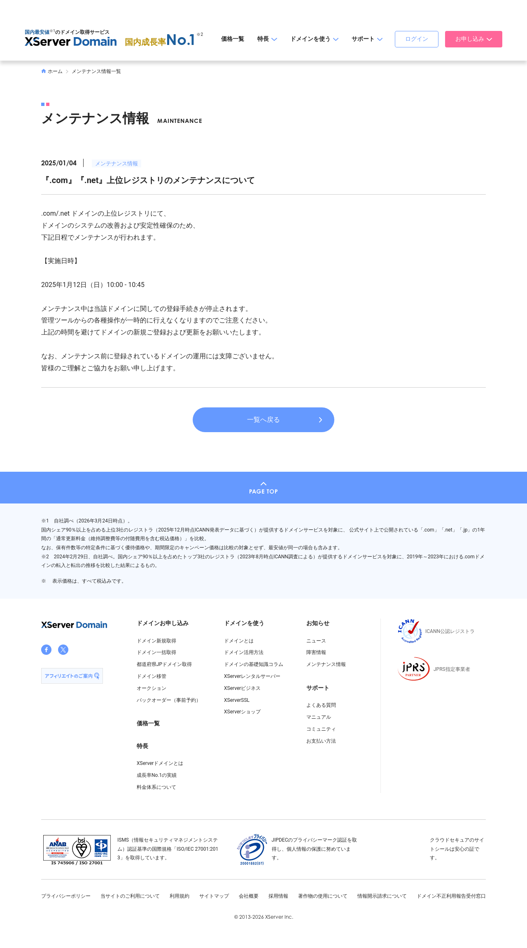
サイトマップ (214, 896)
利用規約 (179, 896)
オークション (151, 688)
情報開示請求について (382, 896)
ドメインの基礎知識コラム (253, 664)
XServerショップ (242, 712)
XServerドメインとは (160, 763)
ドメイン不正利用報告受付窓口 (451, 896)
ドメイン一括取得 (156, 652)
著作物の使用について (322, 896)
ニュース (316, 641)
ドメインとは (239, 641)
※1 (52, 31)
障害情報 (316, 652)
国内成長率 (161, 42)
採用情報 (278, 896)
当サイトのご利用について (130, 896)
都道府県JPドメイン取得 (164, 664)
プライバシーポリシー (66, 896)
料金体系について (156, 787)
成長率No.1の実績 (157, 775)
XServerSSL (237, 700)
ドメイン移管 (151, 676)
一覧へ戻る (263, 419)
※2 (199, 34)
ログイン (416, 38)
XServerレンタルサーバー (252, 676)
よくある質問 (321, 705)
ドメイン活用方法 (244, 652)
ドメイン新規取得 (156, 641)
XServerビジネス (242, 688)
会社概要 (249, 896)
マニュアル (318, 717)
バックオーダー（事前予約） (169, 700)
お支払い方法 (321, 741)
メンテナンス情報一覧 (96, 71)
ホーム (52, 71)
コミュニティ (321, 729)
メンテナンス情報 (116, 163)
